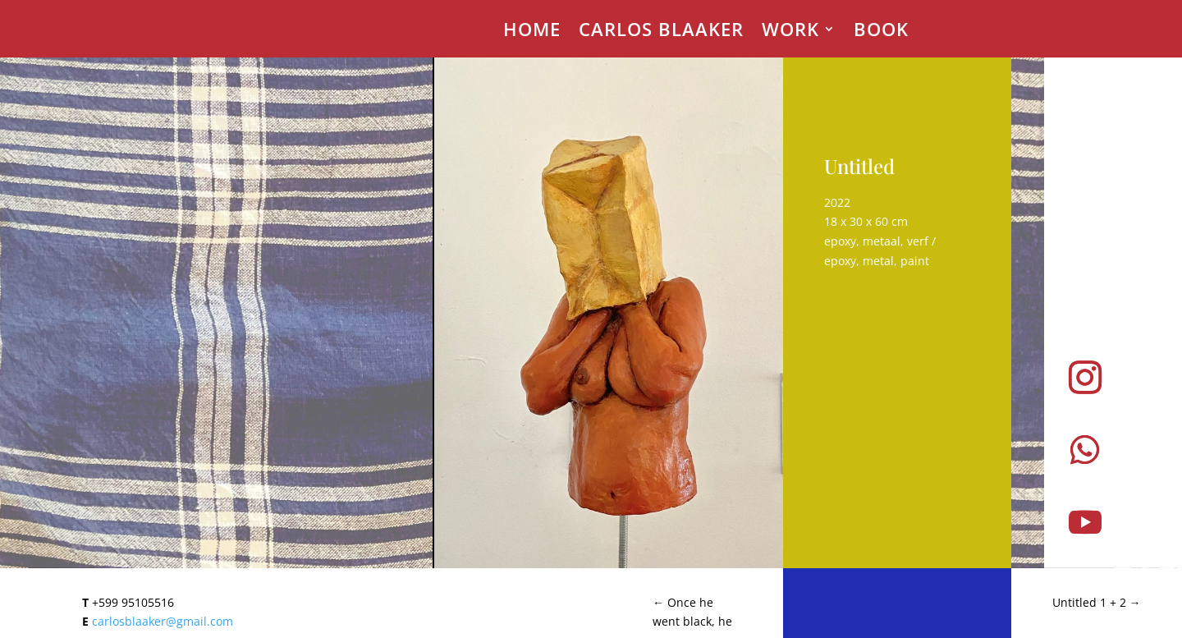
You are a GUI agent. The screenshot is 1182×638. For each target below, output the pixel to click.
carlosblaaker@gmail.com (162, 621)
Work (790, 32)
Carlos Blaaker (661, 32)
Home (532, 32)
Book (881, 32)
